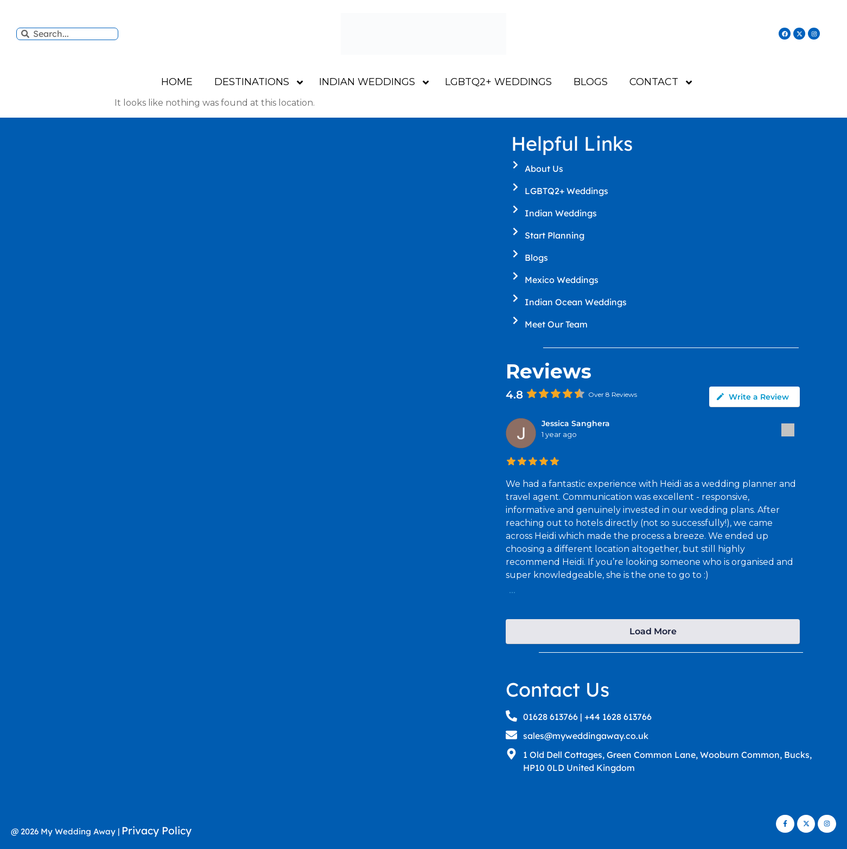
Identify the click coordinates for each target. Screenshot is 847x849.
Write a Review (752, 397)
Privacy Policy (157, 830)
